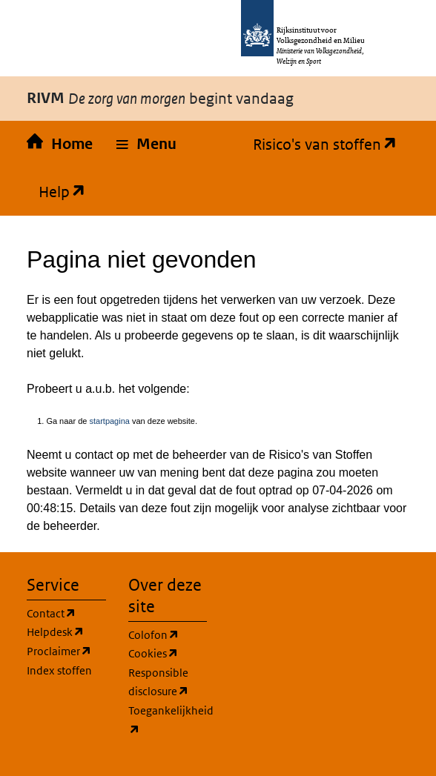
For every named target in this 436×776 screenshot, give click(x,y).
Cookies (153, 653)
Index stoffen (59, 670)
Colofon (153, 635)
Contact (51, 613)
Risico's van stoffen (319, 144)
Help (56, 192)
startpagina (109, 421)
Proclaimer (59, 651)
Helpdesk (56, 632)
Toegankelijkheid (171, 721)
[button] (146, 144)
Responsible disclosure (158, 683)
